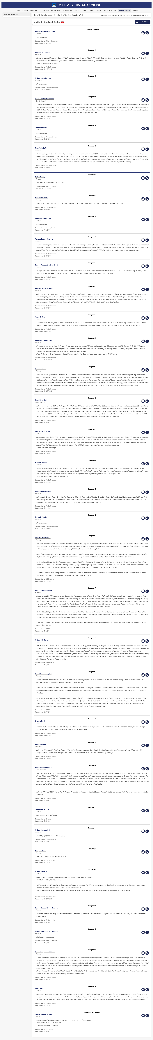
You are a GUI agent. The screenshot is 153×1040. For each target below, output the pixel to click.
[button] (75, 32)
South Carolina (59, 15)
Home (36, 15)
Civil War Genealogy (45, 15)
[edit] (147, 32)
